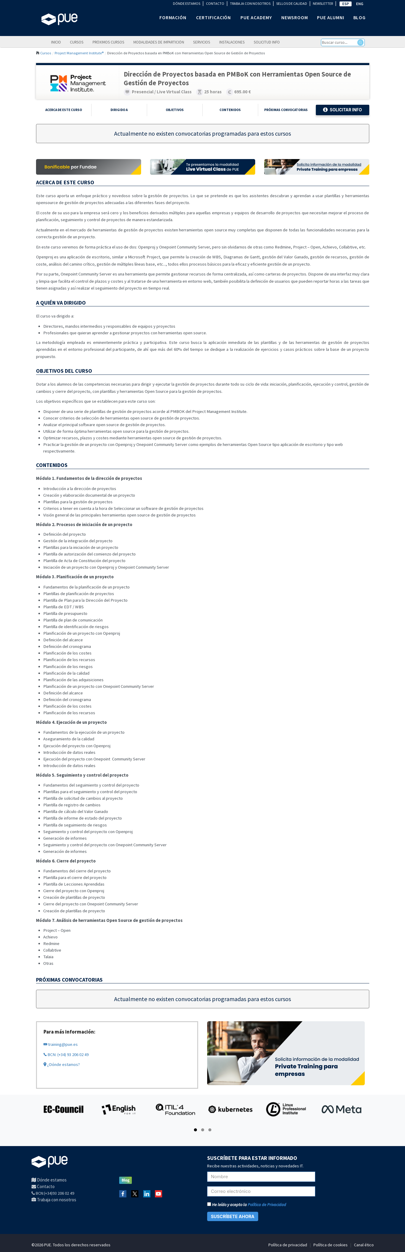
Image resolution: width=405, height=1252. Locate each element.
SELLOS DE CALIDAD (291, 3)
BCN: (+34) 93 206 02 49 (66, 1054)
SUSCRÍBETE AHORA (233, 1216)
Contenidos (230, 110)
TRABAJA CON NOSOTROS (250, 3)
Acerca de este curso (63, 110)
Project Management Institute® (79, 52)
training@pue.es (61, 1044)
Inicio (56, 42)
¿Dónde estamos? (62, 1064)
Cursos (76, 42)
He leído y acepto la (246, 1204)
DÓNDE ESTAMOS (186, 3)
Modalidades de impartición (158, 42)
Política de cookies (330, 1244)
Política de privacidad (287, 1244)
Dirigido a (119, 110)
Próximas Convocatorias (286, 110)
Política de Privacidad (267, 1204)
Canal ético (364, 1244)
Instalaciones (232, 42)
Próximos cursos (108, 42)
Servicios (201, 42)
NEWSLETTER (323, 3)
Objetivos (175, 110)
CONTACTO (215, 3)
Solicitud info (267, 42)
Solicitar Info (342, 110)
